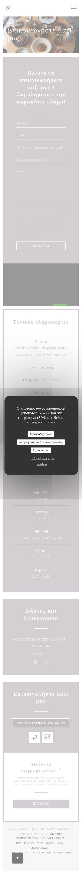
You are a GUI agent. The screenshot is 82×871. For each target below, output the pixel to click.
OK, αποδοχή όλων (41, 434)
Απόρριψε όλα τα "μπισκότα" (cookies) (41, 442)
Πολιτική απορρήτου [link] (42, 458)
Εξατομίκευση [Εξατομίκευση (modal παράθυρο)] (41, 450)
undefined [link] (42, 464)
